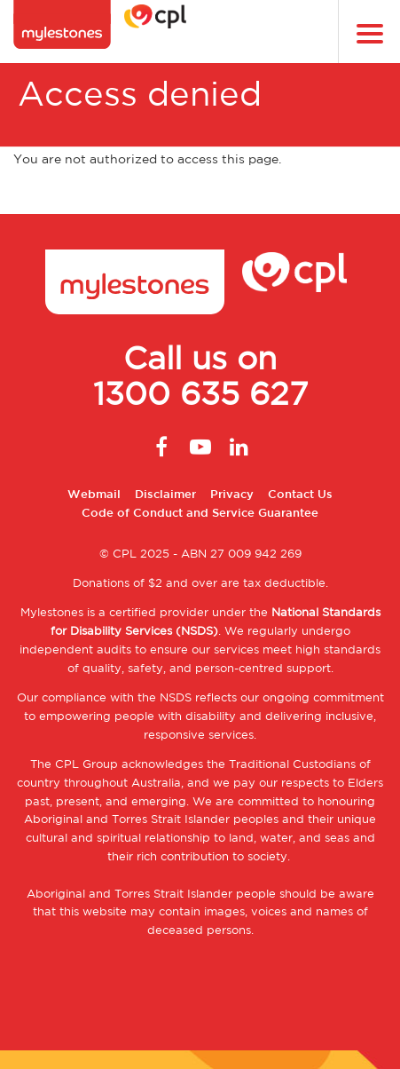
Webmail (94, 495)
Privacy (232, 495)
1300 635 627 (200, 396)
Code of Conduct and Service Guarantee (200, 514)
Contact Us (300, 495)
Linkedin (239, 446)
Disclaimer (165, 495)
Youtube (200, 446)
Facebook (161, 446)
